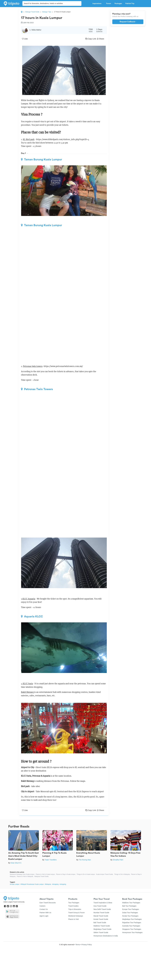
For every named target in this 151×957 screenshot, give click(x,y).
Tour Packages (73, 903)
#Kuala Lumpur (14, 884)
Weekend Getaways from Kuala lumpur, (22, 874)
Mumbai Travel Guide (101, 913)
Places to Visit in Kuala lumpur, (45, 874)
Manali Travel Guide (101, 916)
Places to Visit (73, 919)
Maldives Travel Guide (102, 926)
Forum (108, 3)
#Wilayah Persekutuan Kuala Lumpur (32, 884)
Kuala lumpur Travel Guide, (104, 874)
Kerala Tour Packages (130, 916)
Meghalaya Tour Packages (132, 919)
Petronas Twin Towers (37, 389)
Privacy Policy (87, 945)
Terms (78, 945)
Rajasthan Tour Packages (131, 922)
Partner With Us (45, 913)
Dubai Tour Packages (130, 913)
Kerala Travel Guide (101, 919)
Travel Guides (73, 906)
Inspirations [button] (97, 3)
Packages (118, 3)
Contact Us (44, 909)
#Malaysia (48, 884)
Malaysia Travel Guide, (41, 876)
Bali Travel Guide (100, 922)
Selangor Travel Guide (32, 12)
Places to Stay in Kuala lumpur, (66, 874)
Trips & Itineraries (74, 909)
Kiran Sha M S (16, 863)
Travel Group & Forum (76, 913)
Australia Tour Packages (131, 926)
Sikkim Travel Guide (101, 932)
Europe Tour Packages (130, 909)
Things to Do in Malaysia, (122, 874)
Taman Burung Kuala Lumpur (41, 159)
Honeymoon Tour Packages (132, 932)
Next (141, 842)
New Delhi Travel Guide (102, 909)
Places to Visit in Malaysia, (25, 876)
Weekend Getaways (75, 916)
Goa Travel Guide (100, 906)
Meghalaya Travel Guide (102, 929)
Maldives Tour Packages (131, 903)
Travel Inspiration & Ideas (103, 903)
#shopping (55, 884)
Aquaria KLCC (32, 616)
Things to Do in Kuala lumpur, (86, 874)
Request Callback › (128, 22)
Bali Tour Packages (129, 906)
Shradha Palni (118, 860)
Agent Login (44, 916)
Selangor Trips (46, 12)
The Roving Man (85, 860)
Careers (42, 906)
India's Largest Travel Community (14, 902)
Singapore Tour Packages (131, 929)
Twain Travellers (51, 860)
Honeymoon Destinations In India (106, 936)
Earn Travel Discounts (48, 903)
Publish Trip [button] (130, 3)
